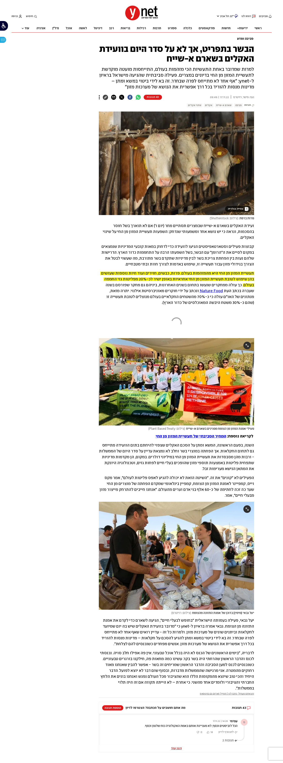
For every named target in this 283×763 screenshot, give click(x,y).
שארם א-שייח (223, 105)
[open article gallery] (176, 163)
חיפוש (29, 16)
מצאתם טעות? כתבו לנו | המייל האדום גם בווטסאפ (227, 694)
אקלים (208, 105)
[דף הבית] (141, 20)
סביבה (238, 105)
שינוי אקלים (194, 105)
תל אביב (224, 16)
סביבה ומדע (245, 38)
